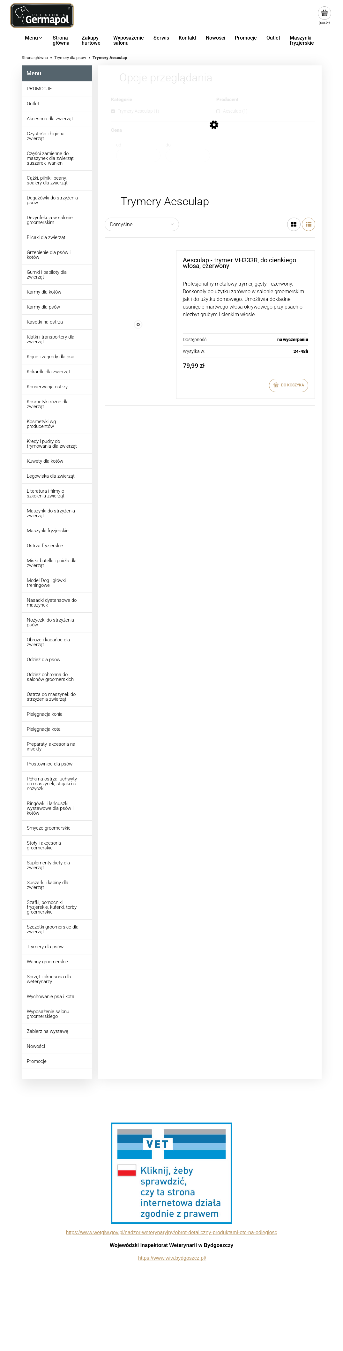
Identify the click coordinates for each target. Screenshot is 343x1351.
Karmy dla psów (43, 307)
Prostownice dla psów (49, 764)
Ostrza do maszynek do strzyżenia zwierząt (51, 696)
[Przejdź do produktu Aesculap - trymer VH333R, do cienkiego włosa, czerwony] (138, 324)
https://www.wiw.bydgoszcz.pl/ (172, 1258)
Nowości (36, 1046)
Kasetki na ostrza (45, 322)
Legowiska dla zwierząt (51, 476)
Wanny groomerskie (47, 962)
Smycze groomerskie (49, 828)
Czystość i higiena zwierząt (45, 136)
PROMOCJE (39, 89)
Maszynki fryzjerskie (48, 531)
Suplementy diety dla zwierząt (48, 865)
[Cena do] (188, 155)
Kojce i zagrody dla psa (50, 357)
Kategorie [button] (121, 99)
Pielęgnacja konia (45, 714)
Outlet (33, 104)
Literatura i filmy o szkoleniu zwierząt (45, 493)
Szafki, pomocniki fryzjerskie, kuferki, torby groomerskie (52, 907)
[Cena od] (138, 155)
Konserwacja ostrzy (47, 387)
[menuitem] (34, 38)
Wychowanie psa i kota (50, 996)
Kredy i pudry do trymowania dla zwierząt (52, 443)
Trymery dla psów (45, 947)
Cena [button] (116, 130)
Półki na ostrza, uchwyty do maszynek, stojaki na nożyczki (52, 783)
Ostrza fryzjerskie (45, 546)
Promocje (37, 1061)
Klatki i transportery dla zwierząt (50, 339)
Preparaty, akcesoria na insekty (51, 746)
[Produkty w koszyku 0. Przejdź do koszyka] (324, 15)
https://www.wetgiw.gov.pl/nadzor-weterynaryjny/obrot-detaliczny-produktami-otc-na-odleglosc (171, 1232)
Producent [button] (227, 99)
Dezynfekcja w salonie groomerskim (50, 220)
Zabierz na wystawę (47, 1031)
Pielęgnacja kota (44, 729)
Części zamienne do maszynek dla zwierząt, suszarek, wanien (51, 158)
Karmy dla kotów (44, 292)
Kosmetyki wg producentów (41, 424)
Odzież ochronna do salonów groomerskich (50, 677)
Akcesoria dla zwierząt (50, 119)
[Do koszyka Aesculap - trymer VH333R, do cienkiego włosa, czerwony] (288, 385)
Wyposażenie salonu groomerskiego (48, 1014)
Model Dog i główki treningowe (46, 583)
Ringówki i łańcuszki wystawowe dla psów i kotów (50, 808)
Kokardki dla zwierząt (48, 372)
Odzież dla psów (43, 659)
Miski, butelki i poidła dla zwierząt (52, 563)
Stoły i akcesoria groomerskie (44, 845)
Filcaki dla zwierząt (46, 237)
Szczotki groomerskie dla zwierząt (52, 929)
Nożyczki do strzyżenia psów (50, 622)
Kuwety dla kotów (45, 461)
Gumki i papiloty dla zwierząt (47, 274)
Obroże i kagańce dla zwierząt (48, 642)
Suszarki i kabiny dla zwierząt (47, 885)
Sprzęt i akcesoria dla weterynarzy (49, 979)
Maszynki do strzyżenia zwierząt (51, 513)
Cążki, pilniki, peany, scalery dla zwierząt (47, 180)
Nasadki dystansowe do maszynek (52, 602)
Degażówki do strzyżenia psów (52, 200)
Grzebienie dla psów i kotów (49, 255)
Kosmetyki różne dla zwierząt (48, 404)
